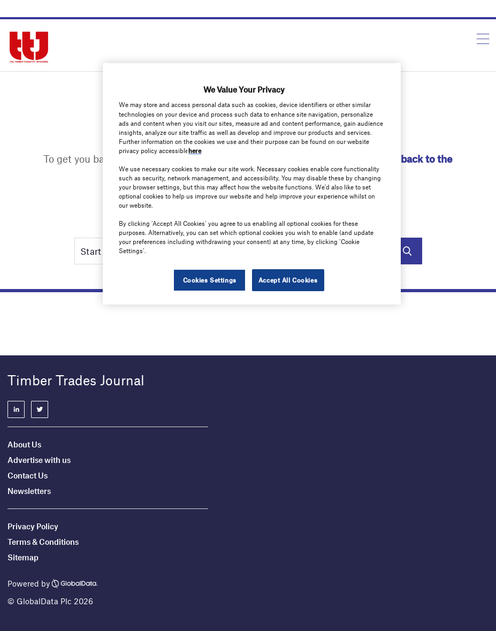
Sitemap (23, 557)
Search (407, 251)
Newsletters (29, 491)
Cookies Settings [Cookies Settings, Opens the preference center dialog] (209, 280)
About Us (24, 444)
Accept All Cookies (287, 280)
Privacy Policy (32, 526)
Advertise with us (39, 460)
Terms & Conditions (43, 541)
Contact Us (27, 475)
